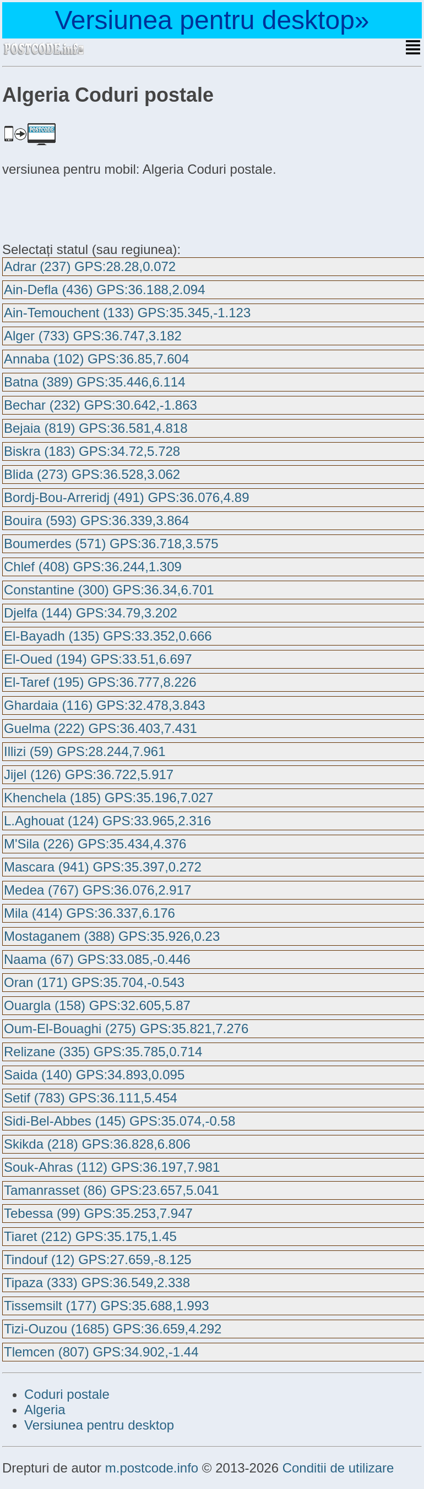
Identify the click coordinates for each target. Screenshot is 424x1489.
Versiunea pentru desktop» (212, 20)
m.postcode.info (151, 1467)
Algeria (45, 1409)
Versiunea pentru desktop (99, 1425)
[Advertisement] (90, 207)
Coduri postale (67, 1394)
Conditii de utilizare (338, 1467)
